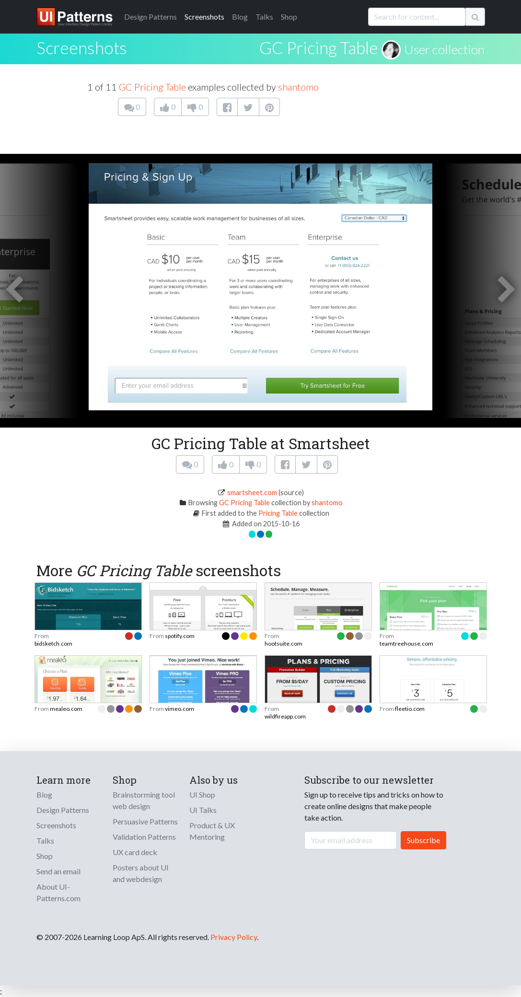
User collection (444, 49)
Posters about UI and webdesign (141, 873)
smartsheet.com (252, 492)
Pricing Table (278, 513)
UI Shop (202, 794)
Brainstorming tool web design (144, 800)
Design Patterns (62, 809)
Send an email (58, 871)
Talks (264, 16)
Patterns (150, 16)
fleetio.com (410, 708)
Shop (289, 16)
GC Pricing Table (318, 47)
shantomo (298, 87)
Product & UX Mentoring (212, 831)
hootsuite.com (283, 643)
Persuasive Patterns (145, 821)
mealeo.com (66, 708)
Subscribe (423, 840)
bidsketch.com (53, 643)
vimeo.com (179, 708)
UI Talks (203, 809)
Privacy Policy (233, 936)
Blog (240, 16)
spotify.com (180, 635)
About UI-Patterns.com (58, 892)
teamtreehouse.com (406, 643)
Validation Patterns (144, 836)
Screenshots (204, 16)
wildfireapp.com (285, 716)
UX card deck (135, 852)
